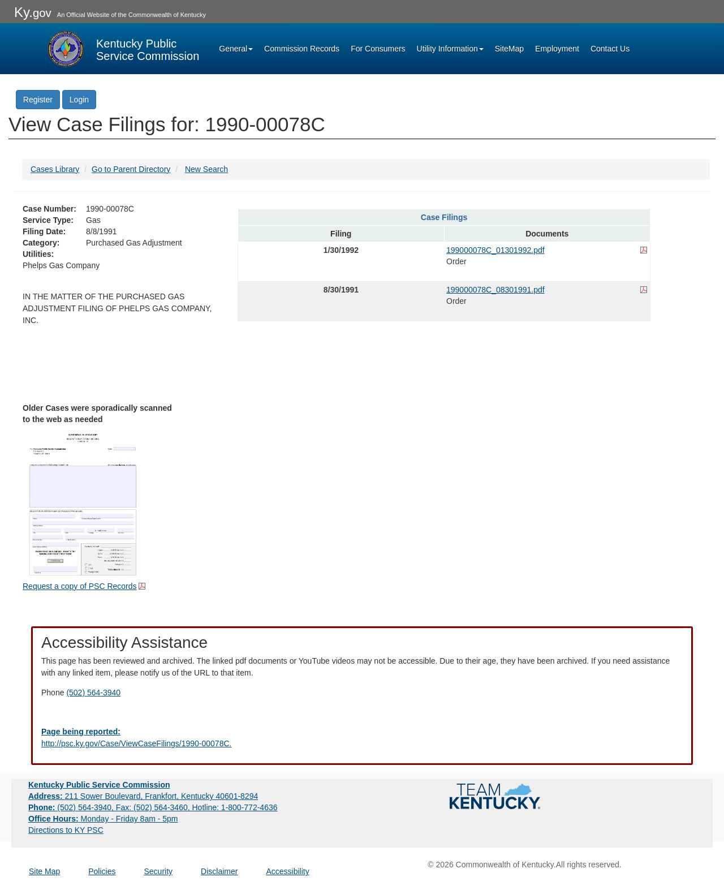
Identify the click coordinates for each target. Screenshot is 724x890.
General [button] (236, 48)
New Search (206, 169)
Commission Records (301, 48)
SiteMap (509, 48)
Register (38, 99)
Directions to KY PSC (66, 830)
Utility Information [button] (450, 48)
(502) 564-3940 (93, 692)
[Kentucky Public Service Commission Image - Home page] (122, 48)
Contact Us (610, 48)
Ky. (32, 12)
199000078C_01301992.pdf (495, 250)
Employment (557, 48)
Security (158, 871)
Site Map (44, 871)
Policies (101, 871)
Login (79, 99)
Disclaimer (219, 871)
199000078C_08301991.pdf (495, 289)
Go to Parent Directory (131, 169)
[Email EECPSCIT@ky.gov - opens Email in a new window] (362, 738)
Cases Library (55, 169)
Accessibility (287, 871)
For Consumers (378, 48)
